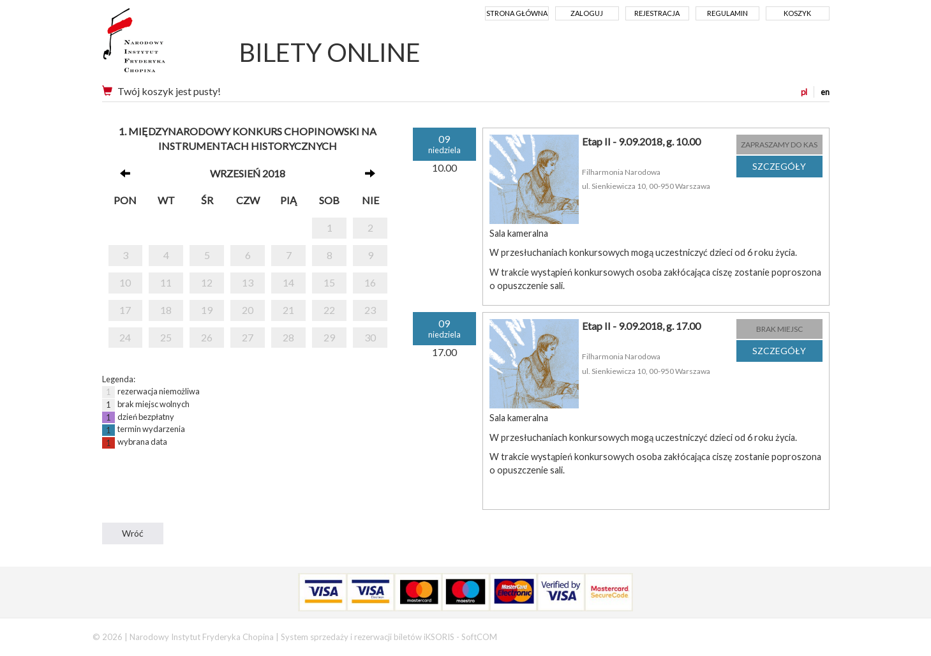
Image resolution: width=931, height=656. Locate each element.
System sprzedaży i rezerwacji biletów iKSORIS (367, 637)
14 (288, 282)
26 (206, 337)
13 (247, 282)
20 (247, 310)
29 (329, 337)
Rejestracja (657, 13)
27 (247, 337)
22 (329, 310)
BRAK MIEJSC (779, 329)
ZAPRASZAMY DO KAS (779, 144)
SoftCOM (479, 637)
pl (804, 92)
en (825, 92)
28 (288, 337)
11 (166, 282)
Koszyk (797, 13)
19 (206, 310)
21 (288, 310)
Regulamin (727, 13)
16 (370, 282)
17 (125, 310)
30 (370, 337)
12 (206, 282)
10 (125, 282)
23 (370, 310)
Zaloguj (586, 13)
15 (329, 282)
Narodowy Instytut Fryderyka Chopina (158, 44)
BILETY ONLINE (330, 52)
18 (166, 310)
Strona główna (516, 13)
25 (166, 337)
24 (125, 337)
